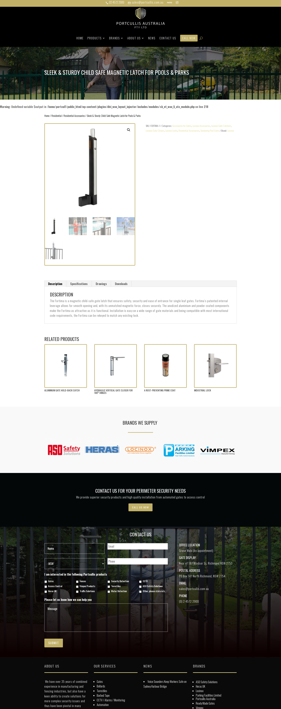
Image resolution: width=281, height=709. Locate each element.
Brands (114, 38)
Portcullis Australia (205, 699)
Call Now (188, 38)
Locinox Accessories (201, 126)
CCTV (145, 581)
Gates (51, 581)
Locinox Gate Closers (155, 130)
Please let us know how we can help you (68, 600)
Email (182, 583)
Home (80, 38)
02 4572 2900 (114, 2)
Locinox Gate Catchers (221, 126)
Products (94, 38)
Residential (56, 116)
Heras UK (52, 591)
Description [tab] (55, 284)
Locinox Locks (171, 130)
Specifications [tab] (79, 284)
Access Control (55, 586)
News (152, 38)
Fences (83, 581)
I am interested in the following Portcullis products (77, 574)
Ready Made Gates (205, 703)
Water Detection (119, 591)
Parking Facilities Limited (208, 695)
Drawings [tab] (101, 284)
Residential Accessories (74, 116)
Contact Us (167, 38)
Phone (183, 595)
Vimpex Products (87, 586)
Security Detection (120, 581)
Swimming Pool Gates (209, 130)
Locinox (230, 130)
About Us (134, 38)
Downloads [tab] (121, 284)
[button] (128, 130)
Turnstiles (116, 586)
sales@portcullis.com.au (145, 2)
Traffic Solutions (87, 591)
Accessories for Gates (181, 126)
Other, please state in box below (154, 591)
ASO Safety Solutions (153, 586)
